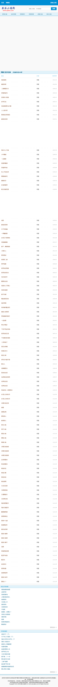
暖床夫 (3, 559)
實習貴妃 (3, 255)
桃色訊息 (3, 477)
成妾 (2, 220)
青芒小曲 (3, 429)
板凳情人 (3, 420)
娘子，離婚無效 (5, 246)
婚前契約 (3, 604)
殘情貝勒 (3, 617)
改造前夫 (3, 564)
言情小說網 (28, 684)
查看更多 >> (53, 627)
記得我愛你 (4, 459)
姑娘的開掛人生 (5, 649)
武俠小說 (40, 14)
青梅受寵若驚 (5, 551)
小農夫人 (3, 251)
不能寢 (3, 609)
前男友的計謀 (5, 333)
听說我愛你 (4, 464)
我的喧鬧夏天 (5, 503)
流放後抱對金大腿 (6, 106)
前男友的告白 (5, 272)
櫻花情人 (3, 416)
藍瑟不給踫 (4, 555)
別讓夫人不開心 (5, 285)
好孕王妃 (3, 101)
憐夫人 (3, 364)
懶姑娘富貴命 (5, 298)
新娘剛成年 (4, 525)
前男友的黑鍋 (5, 268)
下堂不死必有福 (5, 329)
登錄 (52, 2)
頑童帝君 (3, 592)
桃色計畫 (3, 472)
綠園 (2, 407)
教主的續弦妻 (5, 189)
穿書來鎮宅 (4, 93)
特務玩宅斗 (4, 351)
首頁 (2, 2)
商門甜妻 (3, 264)
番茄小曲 (3, 433)
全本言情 (13, 14)
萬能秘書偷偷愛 (5, 589)
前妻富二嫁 (4, 259)
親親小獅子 (4, 542)
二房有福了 (4, 342)
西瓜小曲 (3, 425)
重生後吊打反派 (5, 659)
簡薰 (38, 80)
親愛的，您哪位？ (6, 612)
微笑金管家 (4, 529)
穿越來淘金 (4, 167)
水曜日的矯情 (5, 455)
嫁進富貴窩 (4, 224)
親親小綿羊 (4, 577)
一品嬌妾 (3, 159)
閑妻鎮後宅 (4, 176)
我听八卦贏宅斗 (5, 641)
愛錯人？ (3, 581)
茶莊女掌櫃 (4, 346)
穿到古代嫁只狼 (5, 359)
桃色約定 (3, 468)
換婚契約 (3, 599)
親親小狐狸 (4, 538)
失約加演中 (4, 277)
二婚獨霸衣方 (5, 88)
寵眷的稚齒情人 (5, 622)
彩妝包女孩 (4, 372)
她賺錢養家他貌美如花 (7, 666)
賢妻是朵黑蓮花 (5, 114)
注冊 (55, 2)
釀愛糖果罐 (4, 512)
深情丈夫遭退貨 (5, 614)
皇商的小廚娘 (5, 97)
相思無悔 (3, 80)
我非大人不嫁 (5, 150)
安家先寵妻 (4, 290)
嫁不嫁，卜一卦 (5, 656)
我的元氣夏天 (5, 507)
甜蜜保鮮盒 (4, 516)
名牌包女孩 (4, 381)
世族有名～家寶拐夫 (7, 390)
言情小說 (4, 14)
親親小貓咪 (4, 533)
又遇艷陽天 (4, 494)
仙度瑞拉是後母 (5, 377)
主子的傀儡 (4, 229)
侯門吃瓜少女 (5, 651)
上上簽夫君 (4, 110)
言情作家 (31, 14)
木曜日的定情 (5, 403)
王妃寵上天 (4, 602)
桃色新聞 (3, 481)
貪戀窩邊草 (4, 573)
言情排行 (22, 14)
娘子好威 (3, 294)
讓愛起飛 (3, 412)
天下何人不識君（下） (7, 636)
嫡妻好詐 (3, 180)
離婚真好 (3, 624)
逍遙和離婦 (4, 163)
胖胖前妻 (3, 568)
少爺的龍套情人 (5, 597)
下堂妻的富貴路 (5, 338)
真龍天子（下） (5, 634)
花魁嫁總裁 (4, 242)
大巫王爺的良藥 (5, 654)
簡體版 (8, 2)
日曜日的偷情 (5, 451)
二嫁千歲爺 (4, 661)
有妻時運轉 (4, 646)
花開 (2, 546)
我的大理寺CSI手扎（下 (8, 639)
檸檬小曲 (3, 442)
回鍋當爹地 (4, 594)
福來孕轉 (3, 303)
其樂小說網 (9, 8)
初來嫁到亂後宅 (5, 307)
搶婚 (2, 619)
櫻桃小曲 (3, 438)
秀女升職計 (4, 325)
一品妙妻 (3, 320)
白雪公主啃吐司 (5, 394)
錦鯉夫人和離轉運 (6, 644)
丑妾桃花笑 (4, 607)
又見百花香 (4, 486)
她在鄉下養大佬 (5, 664)
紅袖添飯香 (4, 185)
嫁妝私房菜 (4, 119)
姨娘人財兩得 (5, 311)
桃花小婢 (3, 355)
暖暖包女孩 (4, 281)
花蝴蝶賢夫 (4, 368)
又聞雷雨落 (4, 490)
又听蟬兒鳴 (4, 499)
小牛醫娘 (3, 154)
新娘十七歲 (4, 520)
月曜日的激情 (5, 446)
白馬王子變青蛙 (5, 238)
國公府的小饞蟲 (5, 669)
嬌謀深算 (3, 84)
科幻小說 (49, 14)
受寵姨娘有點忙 (5, 316)
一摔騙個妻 (4, 233)
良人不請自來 (5, 172)
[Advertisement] (13, 43)
